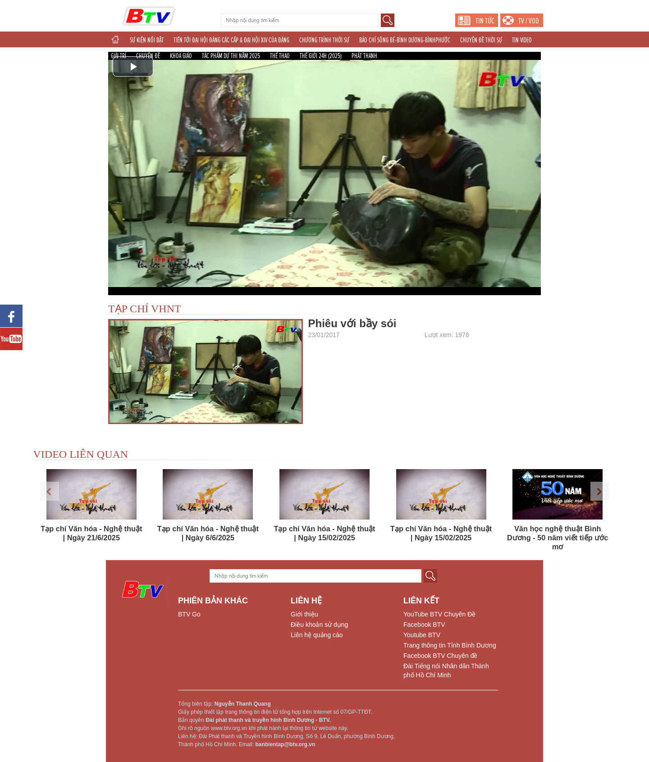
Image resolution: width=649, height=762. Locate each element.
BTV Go (189, 614)
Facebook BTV (424, 624)
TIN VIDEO (522, 40)
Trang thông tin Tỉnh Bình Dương (449, 645)
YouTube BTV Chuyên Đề (439, 614)
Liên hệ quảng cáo (317, 635)
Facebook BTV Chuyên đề (440, 655)
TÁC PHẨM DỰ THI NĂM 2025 (231, 56)
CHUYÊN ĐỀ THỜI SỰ (481, 40)
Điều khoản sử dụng (319, 624)
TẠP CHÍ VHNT (144, 309)
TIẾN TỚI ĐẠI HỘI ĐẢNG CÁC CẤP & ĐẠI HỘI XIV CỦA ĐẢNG (231, 40)
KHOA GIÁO (181, 56)
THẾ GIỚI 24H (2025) (321, 56)
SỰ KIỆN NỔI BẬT (147, 40)
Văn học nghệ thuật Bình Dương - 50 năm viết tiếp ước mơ (557, 538)
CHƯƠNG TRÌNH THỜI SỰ (324, 40)
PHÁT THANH (364, 56)
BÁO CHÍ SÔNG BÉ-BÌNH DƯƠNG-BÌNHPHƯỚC (404, 40)
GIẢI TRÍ (118, 56)
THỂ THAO (280, 56)
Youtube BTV (421, 635)
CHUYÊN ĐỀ (148, 56)
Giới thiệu (304, 614)
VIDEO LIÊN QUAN (80, 454)
